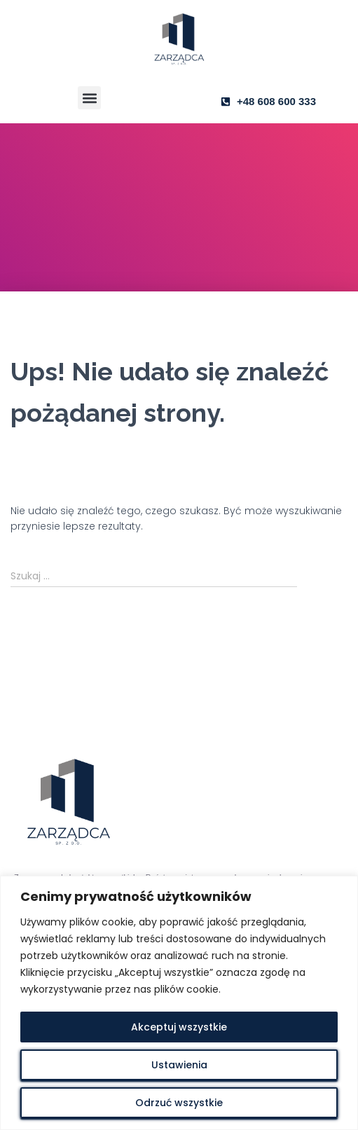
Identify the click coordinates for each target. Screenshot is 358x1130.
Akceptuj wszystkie (179, 1027)
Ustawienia (179, 1065)
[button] (89, 97)
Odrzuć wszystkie (179, 1103)
